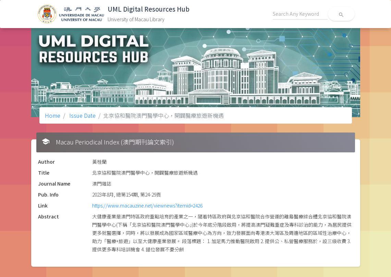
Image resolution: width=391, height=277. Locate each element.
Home (52, 115)
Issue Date (82, 115)
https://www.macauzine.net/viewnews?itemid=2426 (147, 205)
